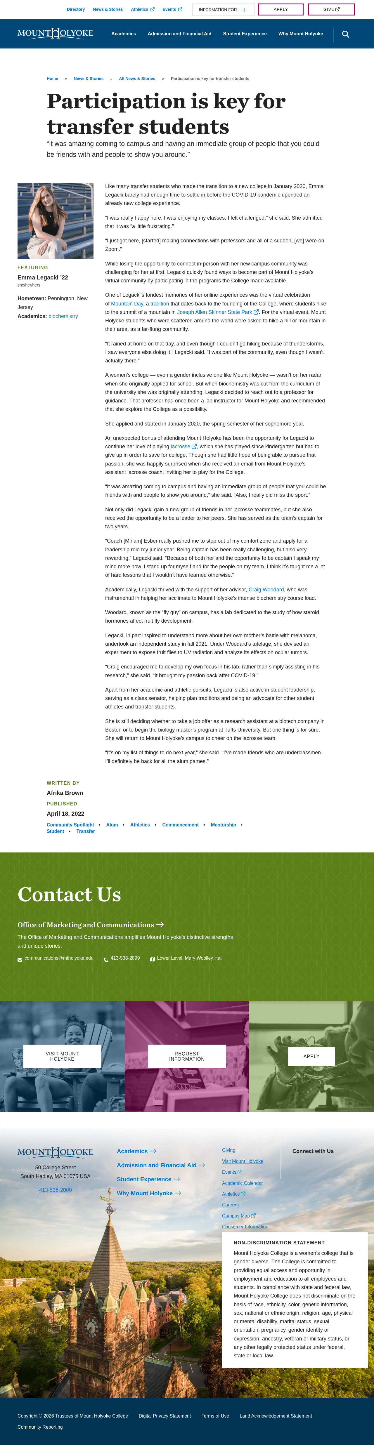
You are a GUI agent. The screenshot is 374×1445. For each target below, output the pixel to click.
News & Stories (108, 9)
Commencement (180, 824)
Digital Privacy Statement (165, 1415)
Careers (230, 1204)
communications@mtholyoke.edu (59, 958)
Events (169, 9)
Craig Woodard (266, 590)
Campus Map (236, 1215)
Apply (281, 9)
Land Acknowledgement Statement (276, 1415)
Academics (123, 33)
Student (55, 831)
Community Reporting (40, 1427)
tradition (159, 304)
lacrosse (180, 446)
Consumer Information (245, 1226)
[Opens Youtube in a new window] (336, 1165)
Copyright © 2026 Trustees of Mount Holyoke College (73, 1415)
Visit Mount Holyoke (242, 1161)
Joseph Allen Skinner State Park (214, 312)
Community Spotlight (70, 824)
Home (52, 78)
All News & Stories (137, 78)
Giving (228, 1150)
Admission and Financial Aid (180, 33)
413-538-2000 (55, 1190)
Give (328, 9)
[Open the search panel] (345, 34)
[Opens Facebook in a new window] (310, 1165)
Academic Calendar (242, 1183)
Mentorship (223, 824)
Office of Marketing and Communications (86, 924)
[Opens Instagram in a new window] (296, 1165)
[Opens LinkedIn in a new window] (323, 1165)
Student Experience (245, 33)
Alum (112, 824)
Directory (76, 9)
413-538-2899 (125, 958)
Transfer (86, 831)
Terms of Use (215, 1415)
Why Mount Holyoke (300, 33)
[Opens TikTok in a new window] (296, 1174)
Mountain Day (127, 304)
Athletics (139, 9)
